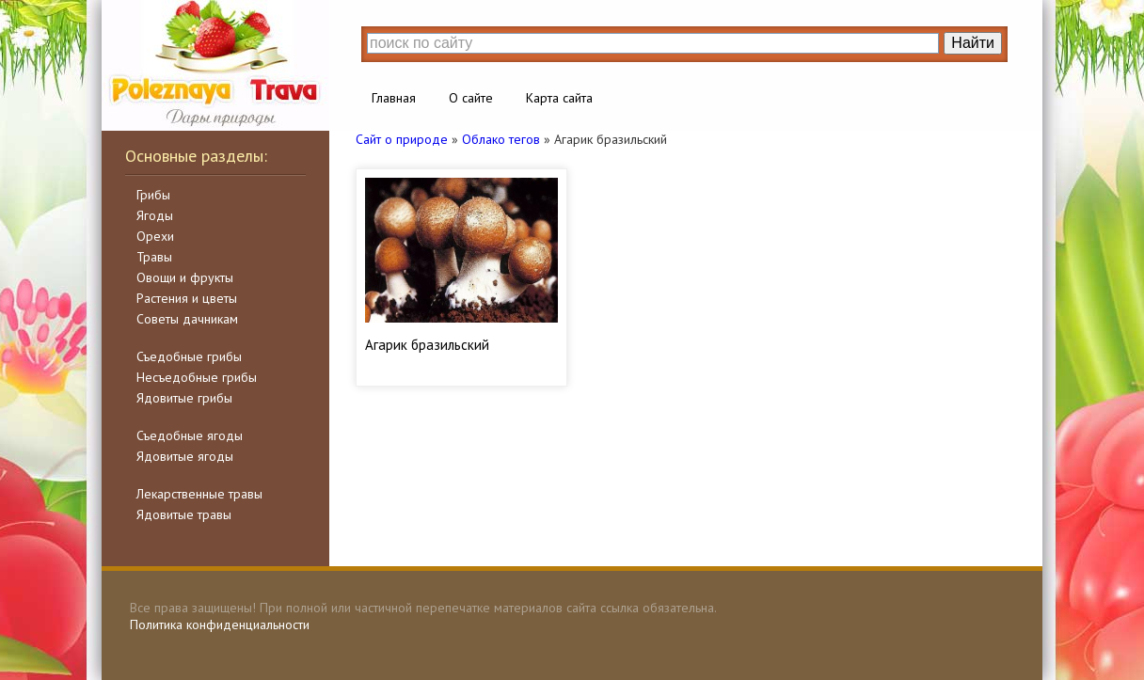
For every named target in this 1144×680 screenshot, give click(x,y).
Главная (394, 97)
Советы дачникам (187, 318)
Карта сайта (559, 97)
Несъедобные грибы (196, 377)
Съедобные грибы (189, 356)
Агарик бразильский (427, 345)
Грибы (153, 194)
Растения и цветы (186, 298)
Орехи (155, 236)
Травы (154, 256)
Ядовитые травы (183, 514)
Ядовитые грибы (184, 397)
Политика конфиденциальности (220, 624)
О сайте (471, 97)
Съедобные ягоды (189, 435)
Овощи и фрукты (184, 277)
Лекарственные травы (199, 493)
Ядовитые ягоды (184, 456)
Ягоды (154, 215)
